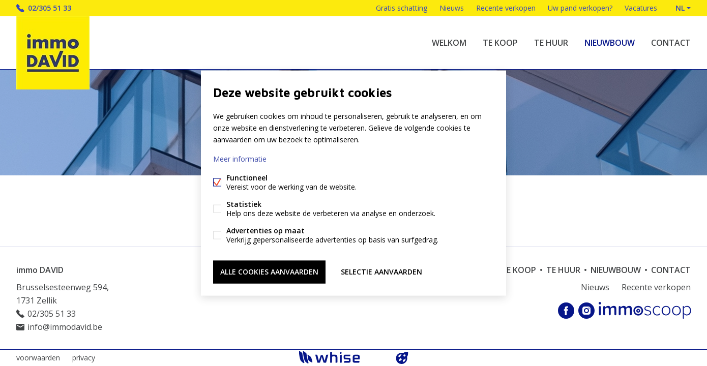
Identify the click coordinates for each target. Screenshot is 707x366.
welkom (449, 42)
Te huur (551, 42)
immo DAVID (40, 270)
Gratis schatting (401, 8)
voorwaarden (38, 357)
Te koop (500, 42)
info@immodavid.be (64, 326)
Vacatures (641, 8)
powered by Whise (341, 357)
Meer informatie (240, 159)
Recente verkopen (506, 8)
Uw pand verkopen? (580, 8)
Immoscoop (645, 310)
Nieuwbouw (609, 42)
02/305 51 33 (49, 8)
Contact (671, 42)
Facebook (566, 310)
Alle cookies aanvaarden (269, 272)
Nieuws (451, 8)
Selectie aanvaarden (381, 272)
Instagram (586, 310)
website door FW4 (402, 358)
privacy (83, 357)
